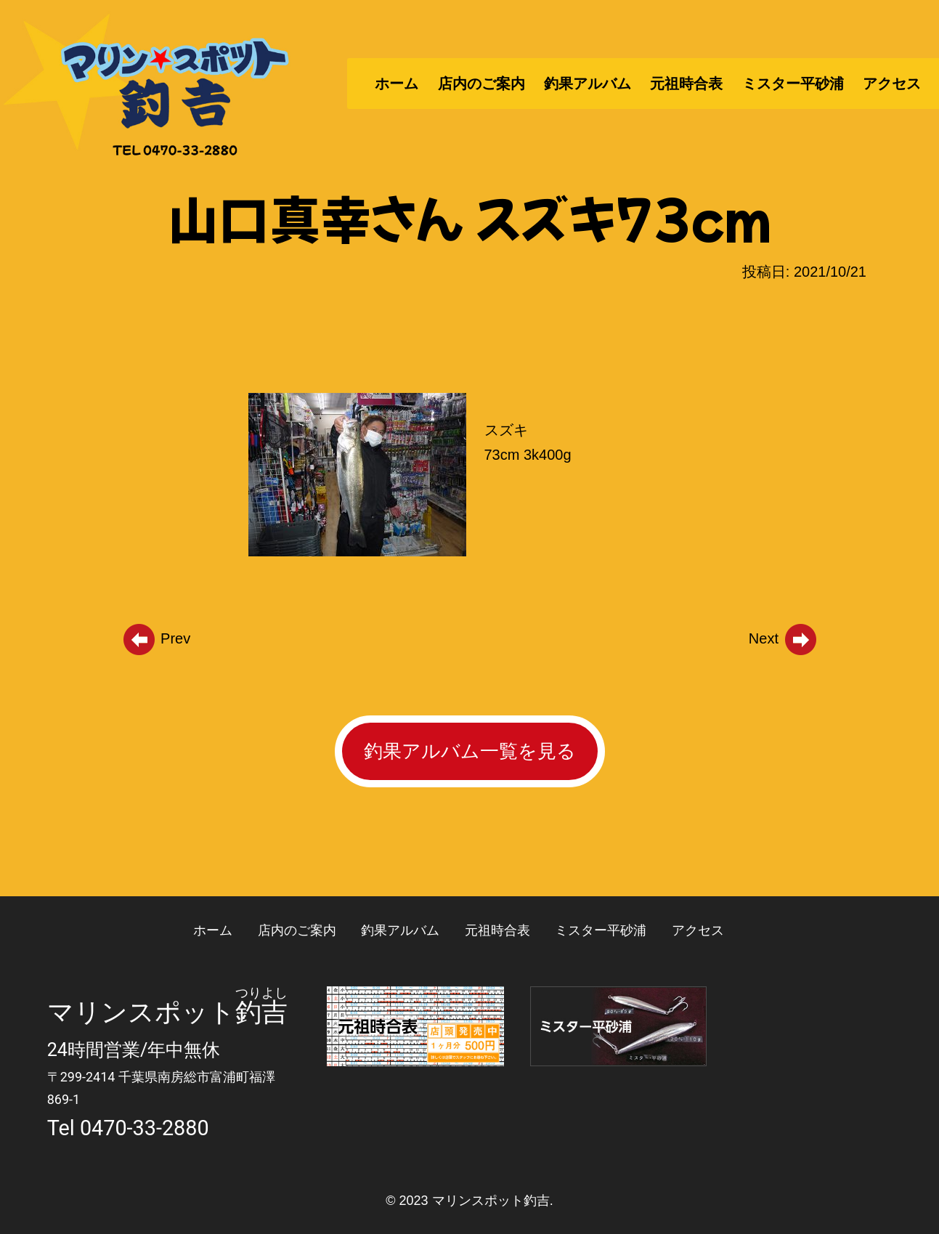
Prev (156, 638)
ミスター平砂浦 (793, 83)
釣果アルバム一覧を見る (470, 751)
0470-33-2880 (144, 1128)
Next (783, 638)
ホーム (396, 83)
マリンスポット (141, 1012)
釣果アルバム (587, 83)
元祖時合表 (686, 83)
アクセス (892, 83)
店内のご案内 (481, 83)
